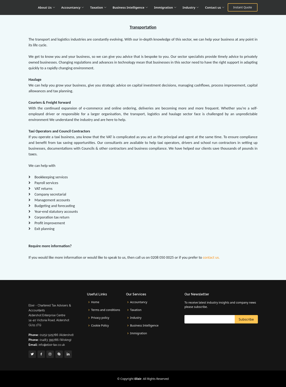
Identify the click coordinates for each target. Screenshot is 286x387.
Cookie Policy (100, 325)
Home (95, 302)
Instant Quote (242, 7)
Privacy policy (100, 317)
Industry (135, 317)
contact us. (211, 257)
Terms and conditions (105, 309)
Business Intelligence (144, 325)
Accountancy (138, 302)
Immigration (138, 333)
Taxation (136, 309)
